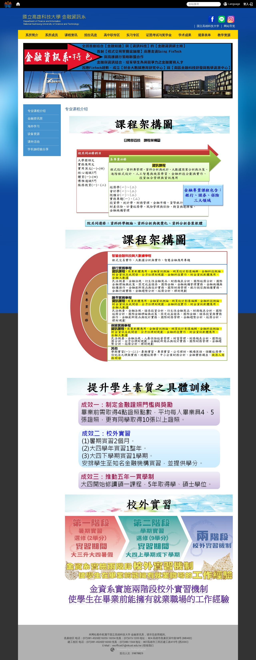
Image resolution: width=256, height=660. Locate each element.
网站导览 (229, 26)
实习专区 (132, 35)
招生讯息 (90, 35)
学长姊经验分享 (38, 149)
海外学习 (34, 126)
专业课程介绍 (37, 111)
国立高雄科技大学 (208, 26)
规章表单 (204, 35)
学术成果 (184, 35)
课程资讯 (71, 35)
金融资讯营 (35, 118)
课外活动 (34, 141)
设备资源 (34, 134)
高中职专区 (112, 35)
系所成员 (51, 35)
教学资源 (224, 35)
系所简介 (31, 35)
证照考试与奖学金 (159, 35)
